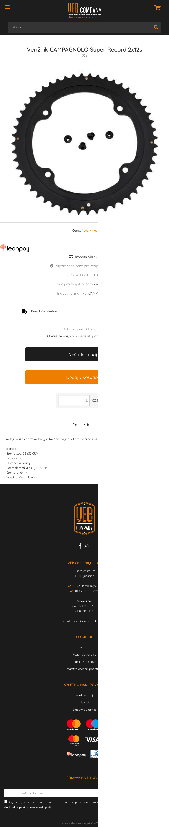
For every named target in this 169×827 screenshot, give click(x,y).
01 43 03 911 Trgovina (87, 586)
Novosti (84, 702)
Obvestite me (57, 336)
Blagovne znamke (84, 709)
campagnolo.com (100, 284)
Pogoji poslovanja (85, 654)
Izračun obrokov (88, 257)
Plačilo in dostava (84, 661)
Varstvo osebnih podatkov (84, 669)
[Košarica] (156, 7)
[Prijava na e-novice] (160, 793)
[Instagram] (87, 547)
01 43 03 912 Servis (87, 591)
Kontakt (84, 647)
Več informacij (83, 354)
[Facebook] (81, 547)
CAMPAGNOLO (100, 293)
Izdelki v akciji (84, 695)
